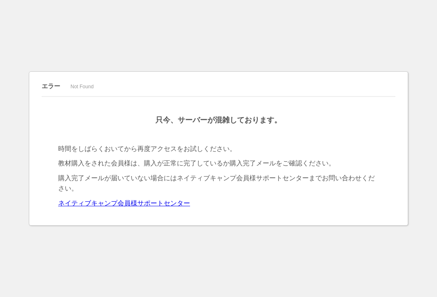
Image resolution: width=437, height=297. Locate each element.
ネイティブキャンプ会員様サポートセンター (124, 203)
